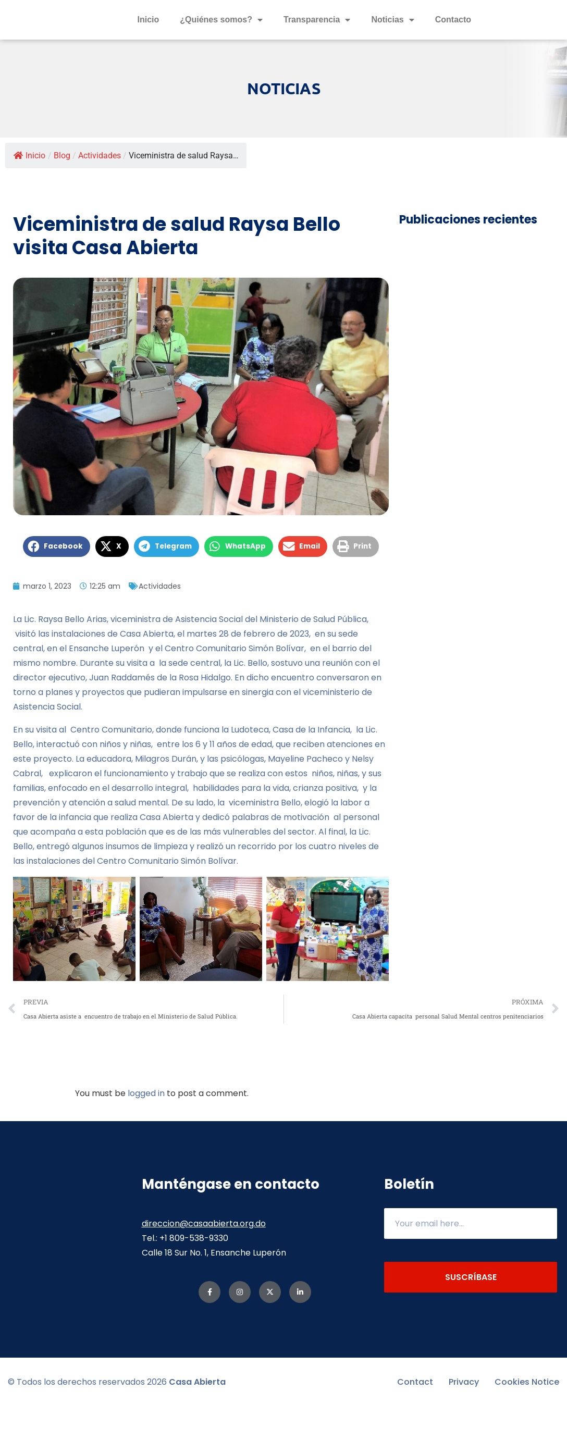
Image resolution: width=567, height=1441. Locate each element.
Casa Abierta (197, 1416)
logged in (146, 1128)
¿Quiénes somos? (221, 37)
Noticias (392, 37)
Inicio (148, 36)
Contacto (453, 36)
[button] (56, 581)
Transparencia (317, 37)
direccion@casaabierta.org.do (204, 1258)
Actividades (99, 190)
